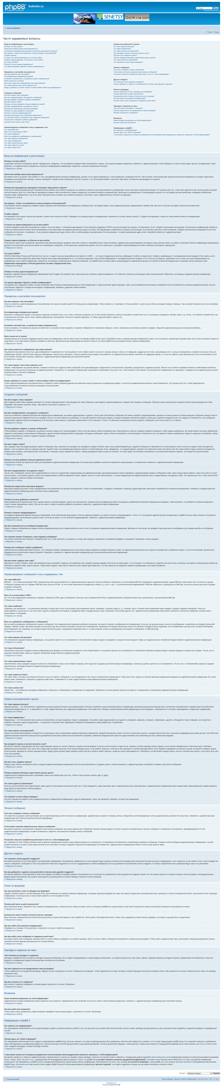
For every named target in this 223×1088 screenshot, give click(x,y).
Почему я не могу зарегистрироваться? (18, 64)
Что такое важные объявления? (16, 138)
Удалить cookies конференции (185, 1079)
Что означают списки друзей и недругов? (129, 82)
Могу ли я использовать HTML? (16, 132)
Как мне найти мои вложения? (125, 122)
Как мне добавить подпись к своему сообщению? (22, 100)
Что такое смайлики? (12, 134)
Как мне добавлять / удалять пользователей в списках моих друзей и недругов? (143, 84)
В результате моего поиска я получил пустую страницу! (134, 96)
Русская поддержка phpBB (111, 1085)
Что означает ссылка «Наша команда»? (128, 62)
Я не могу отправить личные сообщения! (129, 70)
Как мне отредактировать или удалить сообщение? (23, 97)
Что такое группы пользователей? (126, 51)
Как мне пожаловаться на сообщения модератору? (23, 115)
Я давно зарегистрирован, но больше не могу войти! (23, 60)
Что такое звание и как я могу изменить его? (20, 85)
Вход (217, 32)
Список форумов (13, 28)
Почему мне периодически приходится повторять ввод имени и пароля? (31, 51)
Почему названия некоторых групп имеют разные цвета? (134, 58)
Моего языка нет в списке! (14, 81)
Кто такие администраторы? (124, 46)
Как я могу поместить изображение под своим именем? (24, 83)
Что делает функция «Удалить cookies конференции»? (24, 66)
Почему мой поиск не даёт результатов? (128, 94)
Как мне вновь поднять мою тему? (17, 122)
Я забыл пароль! (10, 55)
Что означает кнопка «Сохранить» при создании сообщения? (26, 117)
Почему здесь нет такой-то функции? (127, 132)
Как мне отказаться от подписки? (126, 113)
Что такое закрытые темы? (14, 145)
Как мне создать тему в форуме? (16, 95)
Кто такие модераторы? (122, 49)
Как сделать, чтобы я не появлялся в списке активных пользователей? (30, 53)
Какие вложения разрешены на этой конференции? (133, 120)
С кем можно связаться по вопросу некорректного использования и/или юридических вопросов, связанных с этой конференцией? (162, 135)
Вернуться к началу (14, 169)
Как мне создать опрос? (13, 102)
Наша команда (167, 1079)
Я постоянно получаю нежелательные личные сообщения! (135, 72)
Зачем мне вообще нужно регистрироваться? (21, 49)
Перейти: (182, 1073)
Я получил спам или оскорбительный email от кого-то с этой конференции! (141, 74)
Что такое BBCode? (11, 129)
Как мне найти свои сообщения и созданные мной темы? (135, 101)
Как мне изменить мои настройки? (17, 74)
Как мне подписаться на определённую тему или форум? (135, 110)
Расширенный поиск (211, 10)
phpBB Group (78, 1028)
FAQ (210, 32)
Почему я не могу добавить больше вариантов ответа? (24, 104)
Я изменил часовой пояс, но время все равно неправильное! (26, 79)
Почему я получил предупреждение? (17, 113)
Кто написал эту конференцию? (125, 130)
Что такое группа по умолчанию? (126, 60)
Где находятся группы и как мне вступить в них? (131, 53)
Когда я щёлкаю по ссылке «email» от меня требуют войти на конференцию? (32, 87)
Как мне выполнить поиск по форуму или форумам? (133, 92)
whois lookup (157, 1057)
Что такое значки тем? (12, 147)
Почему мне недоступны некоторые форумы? (21, 108)
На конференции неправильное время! (18, 76)
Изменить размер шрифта (216, 27)
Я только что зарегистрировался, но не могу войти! (23, 58)
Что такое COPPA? (11, 62)
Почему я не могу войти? (13, 46)
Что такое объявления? (13, 141)
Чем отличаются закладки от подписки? (128, 108)
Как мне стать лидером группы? (125, 55)
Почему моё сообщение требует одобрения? (20, 120)
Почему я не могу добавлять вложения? (19, 111)
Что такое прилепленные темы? (16, 143)
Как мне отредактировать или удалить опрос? (21, 106)
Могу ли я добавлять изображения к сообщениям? (23, 136)
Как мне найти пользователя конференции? (130, 98)
